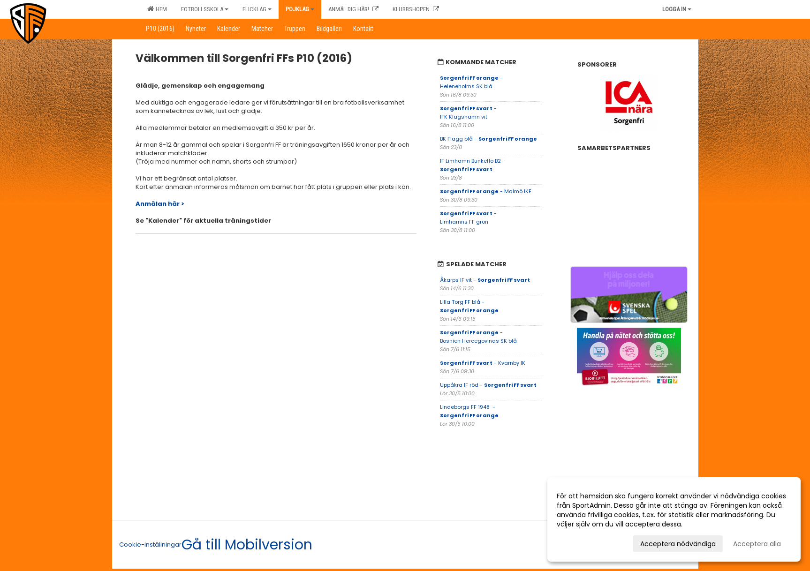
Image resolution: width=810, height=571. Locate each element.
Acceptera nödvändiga (678, 543)
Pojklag (300, 9)
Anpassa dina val (584, 542)
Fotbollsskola (204, 9)
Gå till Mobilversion (247, 545)
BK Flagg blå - (488, 139)
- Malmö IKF (486, 191)
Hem (157, 9)
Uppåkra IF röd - (488, 385)
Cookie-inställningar (150, 544)
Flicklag (257, 9)
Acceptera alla (757, 543)
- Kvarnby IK (483, 363)
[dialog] (674, 519)
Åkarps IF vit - (485, 280)
